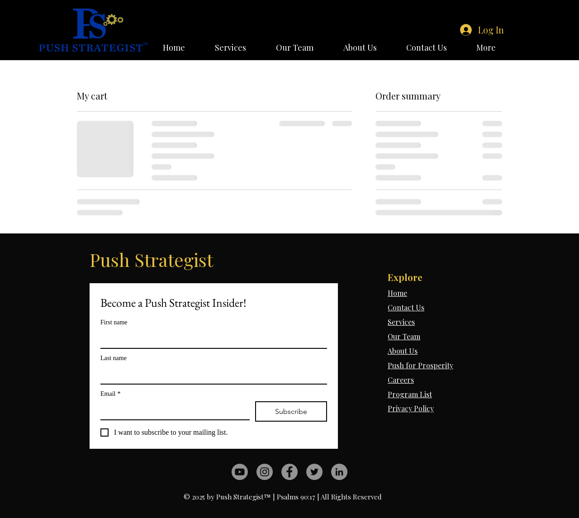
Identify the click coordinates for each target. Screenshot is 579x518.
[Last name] (211, 375)
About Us (403, 351)
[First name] (211, 339)
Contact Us (406, 307)
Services (401, 322)
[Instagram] (264, 472)
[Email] (172, 410)
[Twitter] (314, 472)
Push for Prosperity (420, 365)
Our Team (404, 336)
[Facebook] (289, 472)
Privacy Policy (411, 408)
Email (110, 394)
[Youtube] (240, 472)
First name (114, 322)
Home (397, 293)
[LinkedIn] (339, 472)
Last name (113, 358)
